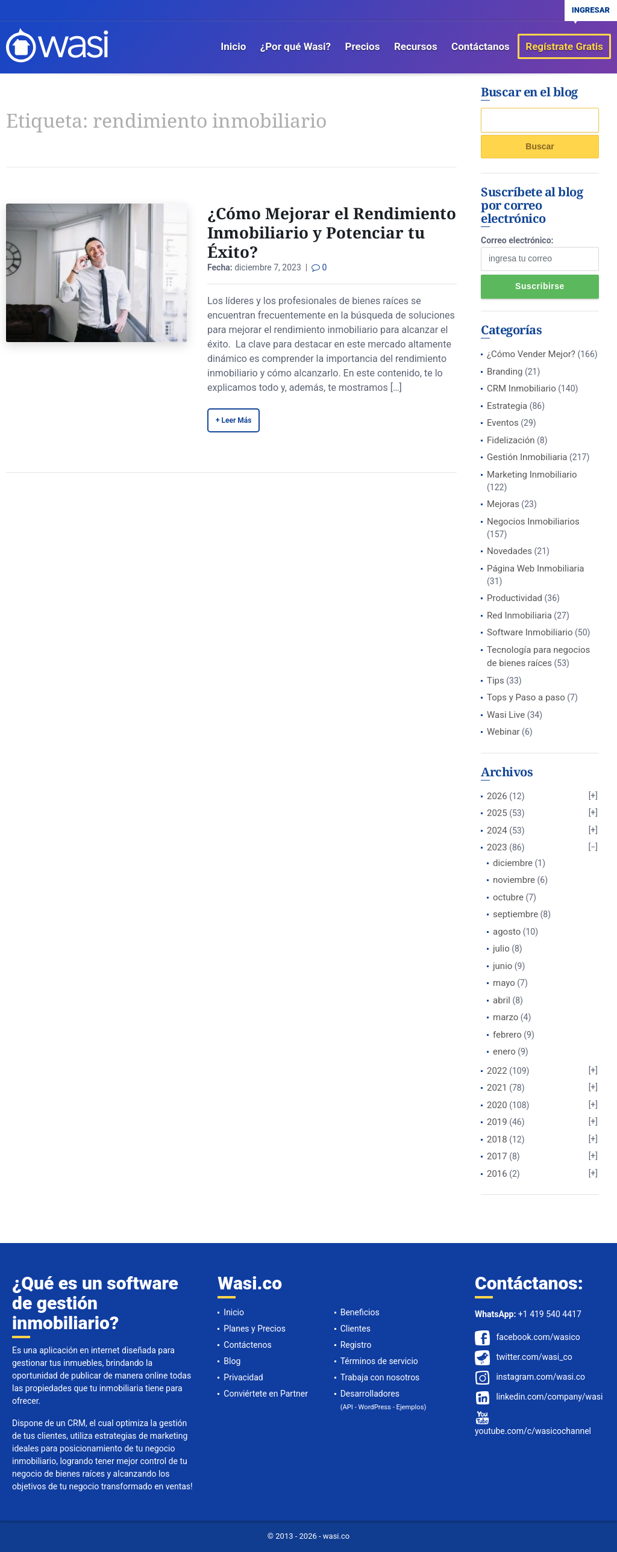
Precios (362, 46)
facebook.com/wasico (538, 1337)
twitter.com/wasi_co (534, 1357)
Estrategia (507, 405)
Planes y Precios (255, 1328)
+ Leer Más (233, 420)
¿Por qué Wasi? (295, 46)
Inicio (233, 46)
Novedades (509, 551)
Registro (356, 1345)
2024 (497, 830)
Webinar (503, 731)
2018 (497, 1139)
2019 (497, 1122)
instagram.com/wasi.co (540, 1377)
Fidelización (511, 440)
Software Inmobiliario (530, 632)
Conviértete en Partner (266, 1393)
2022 (497, 1070)
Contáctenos (247, 1345)
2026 (497, 796)
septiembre (515, 914)
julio (501, 948)
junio (502, 966)
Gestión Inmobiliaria (527, 457)
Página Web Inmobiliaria (535, 568)
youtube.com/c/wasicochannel (533, 1431)
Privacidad (243, 1377)
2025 (497, 813)
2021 (497, 1087)
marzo (505, 1017)
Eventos (503, 422)
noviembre (514, 879)
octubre (508, 897)
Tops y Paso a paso (526, 697)
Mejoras (503, 504)
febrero (507, 1034)
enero (504, 1051)
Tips (495, 680)
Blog (232, 1361)
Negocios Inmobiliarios (533, 521)
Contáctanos (480, 46)
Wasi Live (506, 714)
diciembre (513, 863)
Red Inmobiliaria (519, 615)
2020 (497, 1105)
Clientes (355, 1328)
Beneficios (360, 1312)
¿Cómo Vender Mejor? (531, 354)
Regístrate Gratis (564, 46)
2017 (497, 1156)
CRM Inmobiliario (521, 388)
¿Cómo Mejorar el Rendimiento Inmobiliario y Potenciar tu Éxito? (331, 232)
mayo (504, 982)
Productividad (514, 598)
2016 (497, 1173)
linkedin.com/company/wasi (549, 1396)
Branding (504, 371)
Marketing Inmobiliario (532, 474)
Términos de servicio (379, 1361)
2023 (497, 847)
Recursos (415, 46)
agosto (507, 931)
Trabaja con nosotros (380, 1377)
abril (501, 1000)
